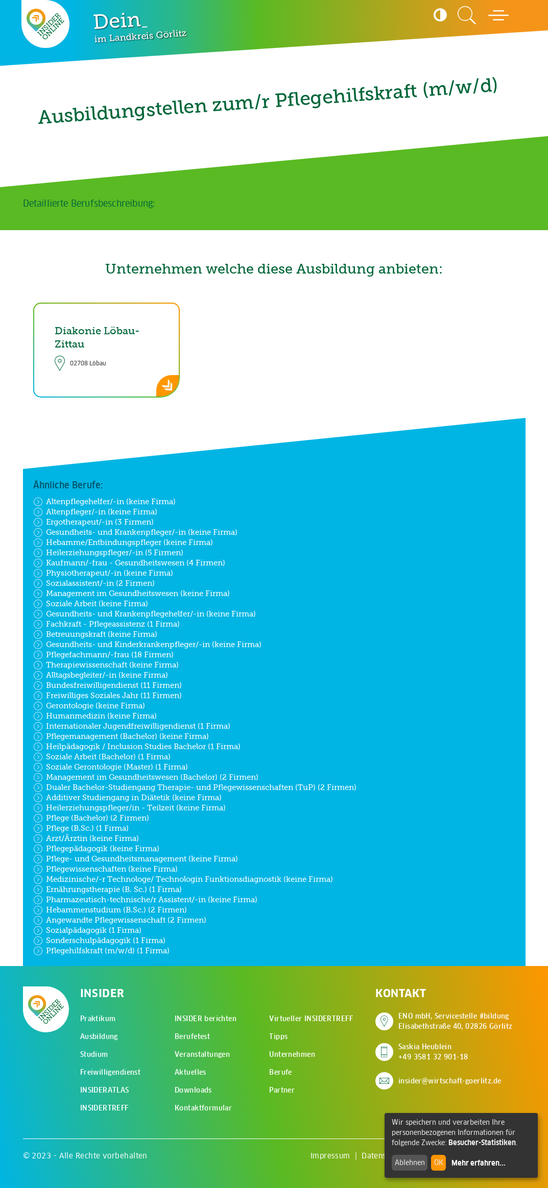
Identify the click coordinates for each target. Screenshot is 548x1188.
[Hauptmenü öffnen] (498, 15)
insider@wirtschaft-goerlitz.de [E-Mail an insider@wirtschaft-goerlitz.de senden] (450, 1081)
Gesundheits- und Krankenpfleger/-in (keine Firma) (135, 532)
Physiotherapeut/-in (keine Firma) (103, 573)
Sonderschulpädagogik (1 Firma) (99, 940)
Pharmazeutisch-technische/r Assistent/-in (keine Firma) (145, 900)
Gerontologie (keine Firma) (89, 706)
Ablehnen (410, 1162)
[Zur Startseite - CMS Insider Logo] (45, 24)
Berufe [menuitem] (280, 1072)
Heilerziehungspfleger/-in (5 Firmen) (108, 553)
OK (438, 1162)
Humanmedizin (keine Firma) (95, 716)
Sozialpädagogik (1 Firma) (87, 930)
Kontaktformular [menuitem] (203, 1108)
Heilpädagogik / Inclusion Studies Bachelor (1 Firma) (137, 746)
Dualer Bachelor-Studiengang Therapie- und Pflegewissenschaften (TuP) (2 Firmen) (194, 787)
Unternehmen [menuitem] (292, 1054)
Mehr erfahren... (478, 1163)
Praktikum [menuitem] (98, 1018)
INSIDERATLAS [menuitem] (104, 1090)
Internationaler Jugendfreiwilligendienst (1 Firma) (131, 726)
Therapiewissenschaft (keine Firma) (106, 665)
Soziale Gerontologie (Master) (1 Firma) (110, 767)
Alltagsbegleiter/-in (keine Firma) (100, 675)
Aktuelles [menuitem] (190, 1072)
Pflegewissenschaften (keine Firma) (105, 869)
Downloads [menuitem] (193, 1090)
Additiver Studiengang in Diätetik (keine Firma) (127, 798)
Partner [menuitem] (282, 1090)
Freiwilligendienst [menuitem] (110, 1072)
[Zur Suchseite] (467, 15)
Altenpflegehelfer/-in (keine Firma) (104, 502)
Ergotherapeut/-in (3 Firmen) (93, 522)
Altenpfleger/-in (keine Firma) (95, 512)
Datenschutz (384, 1155)
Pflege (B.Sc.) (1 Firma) (81, 828)
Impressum (330, 1155)
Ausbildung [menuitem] (99, 1036)
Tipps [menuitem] (278, 1036)
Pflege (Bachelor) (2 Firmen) (91, 818)
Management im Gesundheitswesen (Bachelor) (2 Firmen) (145, 777)
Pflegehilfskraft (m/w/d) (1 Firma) (101, 951)
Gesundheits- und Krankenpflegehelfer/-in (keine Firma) (144, 614)
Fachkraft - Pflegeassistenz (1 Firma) (106, 624)
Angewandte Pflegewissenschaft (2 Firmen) (119, 920)
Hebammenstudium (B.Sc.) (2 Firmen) (110, 910)
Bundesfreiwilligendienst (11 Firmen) (107, 685)
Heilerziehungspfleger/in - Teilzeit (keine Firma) (129, 808)
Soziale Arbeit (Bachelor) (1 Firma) (102, 757)
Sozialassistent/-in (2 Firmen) (94, 583)
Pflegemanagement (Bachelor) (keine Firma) (121, 736)
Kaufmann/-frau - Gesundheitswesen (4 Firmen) (129, 563)
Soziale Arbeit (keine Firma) (90, 604)
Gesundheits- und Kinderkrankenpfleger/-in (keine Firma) (147, 644)
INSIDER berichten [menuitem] (205, 1018)
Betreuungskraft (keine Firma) (95, 634)
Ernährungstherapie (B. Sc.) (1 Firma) (107, 889)
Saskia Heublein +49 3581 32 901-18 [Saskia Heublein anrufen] (433, 1052)
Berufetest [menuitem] (192, 1036)
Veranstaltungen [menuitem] (202, 1054)
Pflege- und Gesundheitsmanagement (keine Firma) (135, 859)
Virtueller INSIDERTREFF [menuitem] (311, 1018)
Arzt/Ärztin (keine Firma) (86, 838)
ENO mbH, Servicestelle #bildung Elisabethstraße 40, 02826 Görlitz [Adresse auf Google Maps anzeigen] (455, 1021)
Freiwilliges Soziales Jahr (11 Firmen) (107, 695)
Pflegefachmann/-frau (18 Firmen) (103, 655)
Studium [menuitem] (94, 1054)
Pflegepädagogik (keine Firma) (96, 849)
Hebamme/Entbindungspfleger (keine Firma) (123, 542)
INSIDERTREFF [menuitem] (104, 1108)
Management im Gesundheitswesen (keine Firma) (131, 593)
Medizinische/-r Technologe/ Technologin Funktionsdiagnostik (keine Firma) (183, 879)
